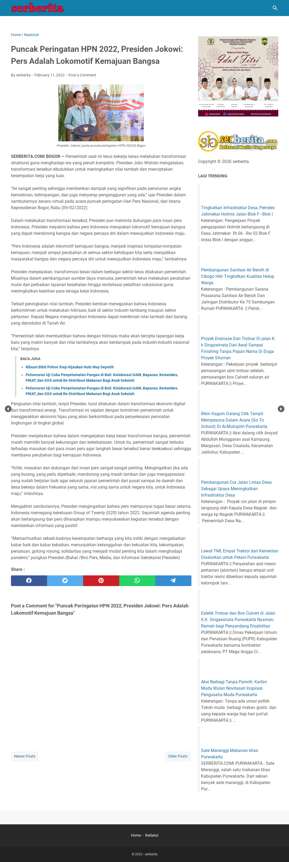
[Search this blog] (275, 8)
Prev (8, 408)
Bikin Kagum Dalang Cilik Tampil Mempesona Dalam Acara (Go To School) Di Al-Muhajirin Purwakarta (234, 420)
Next (281, 408)
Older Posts (177, 756)
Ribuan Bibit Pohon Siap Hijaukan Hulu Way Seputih (70, 367)
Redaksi (151, 835)
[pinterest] (101, 580)
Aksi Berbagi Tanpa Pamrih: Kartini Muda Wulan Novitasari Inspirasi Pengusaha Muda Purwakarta (234, 688)
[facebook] (29, 580)
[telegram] (173, 580)
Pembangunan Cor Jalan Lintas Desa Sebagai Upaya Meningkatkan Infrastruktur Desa (236, 489)
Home (136, 835)
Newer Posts (24, 756)
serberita (151, 854)
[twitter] (65, 580)
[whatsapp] (137, 580)
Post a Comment (82, 75)
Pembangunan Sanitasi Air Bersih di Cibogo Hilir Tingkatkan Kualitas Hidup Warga (237, 276)
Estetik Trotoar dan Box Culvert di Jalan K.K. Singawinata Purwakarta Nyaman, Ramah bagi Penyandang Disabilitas (238, 620)
